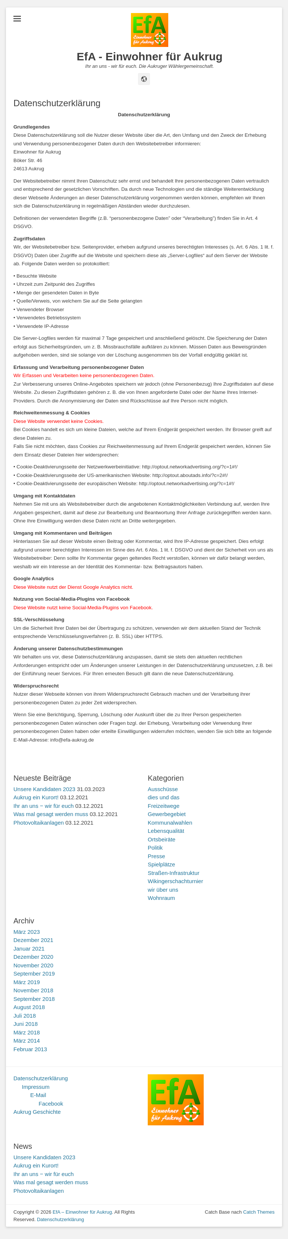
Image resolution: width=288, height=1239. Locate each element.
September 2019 (34, 973)
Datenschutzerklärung (40, 1078)
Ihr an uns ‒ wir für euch (43, 806)
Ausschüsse (163, 789)
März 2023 (26, 932)
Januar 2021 (28, 948)
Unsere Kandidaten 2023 (44, 789)
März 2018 (26, 1032)
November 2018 (33, 990)
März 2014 (26, 1040)
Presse (156, 856)
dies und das (163, 797)
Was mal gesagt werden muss (50, 814)
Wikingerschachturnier (175, 881)
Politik (155, 847)
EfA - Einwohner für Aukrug (149, 56)
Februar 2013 (30, 1049)
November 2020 (33, 965)
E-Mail (38, 1095)
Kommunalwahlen (170, 822)
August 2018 (29, 1007)
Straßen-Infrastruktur (173, 873)
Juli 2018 (24, 1015)
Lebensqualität (166, 831)
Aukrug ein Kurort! (36, 797)
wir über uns (163, 889)
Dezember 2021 (33, 940)
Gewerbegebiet (167, 814)
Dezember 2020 (33, 957)
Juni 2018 (25, 1024)
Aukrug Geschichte (37, 1112)
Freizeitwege (163, 806)
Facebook (51, 1103)
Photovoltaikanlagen (38, 822)
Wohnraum (161, 898)
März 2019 (26, 982)
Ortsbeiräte (161, 839)
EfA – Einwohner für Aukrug (82, 1212)
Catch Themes (259, 1212)
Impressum (36, 1087)
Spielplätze (161, 864)
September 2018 (34, 999)
